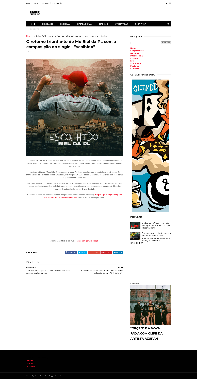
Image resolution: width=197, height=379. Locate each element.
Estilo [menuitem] (132, 61)
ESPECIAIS (104, 24)
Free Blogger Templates (54, 376)
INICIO (29, 3)
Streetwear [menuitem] (134, 63)
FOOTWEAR (141, 24)
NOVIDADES (48, 24)
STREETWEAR (122, 24)
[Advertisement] (149, 264)
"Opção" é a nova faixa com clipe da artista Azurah (145, 333)
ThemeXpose (40, 376)
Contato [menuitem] (133, 58)
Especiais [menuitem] (133, 68)
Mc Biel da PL (39, 36)
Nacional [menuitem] (133, 53)
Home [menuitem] (132, 48)
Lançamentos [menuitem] (136, 51)
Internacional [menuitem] (135, 56)
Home (33, 24)
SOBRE (37, 3)
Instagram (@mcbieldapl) (87, 239)
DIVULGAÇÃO (58, 3)
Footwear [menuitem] (134, 66)
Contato (31, 366)
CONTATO (46, 3)
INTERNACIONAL (85, 24)
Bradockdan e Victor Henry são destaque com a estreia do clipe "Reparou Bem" (155, 225)
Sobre (30, 363)
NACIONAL (66, 24)
